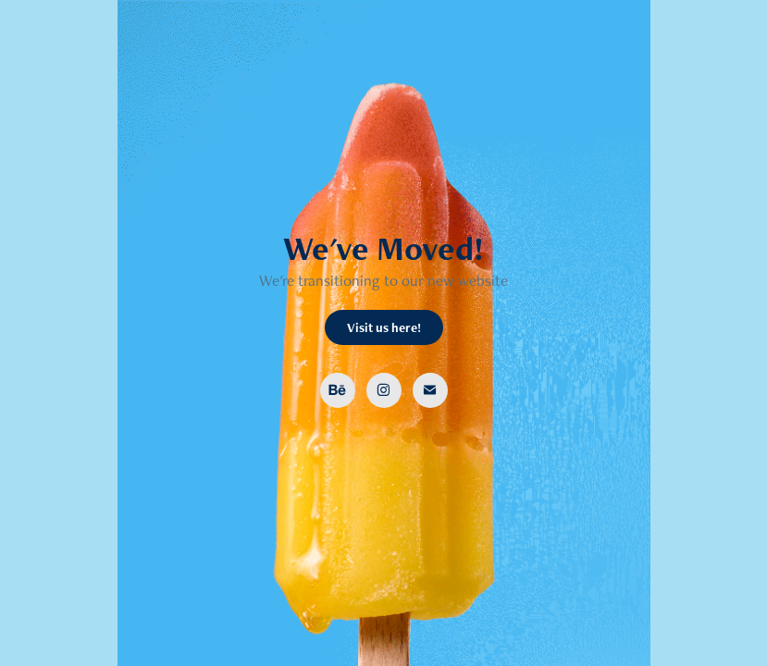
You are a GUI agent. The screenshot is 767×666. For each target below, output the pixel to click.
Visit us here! (384, 327)
